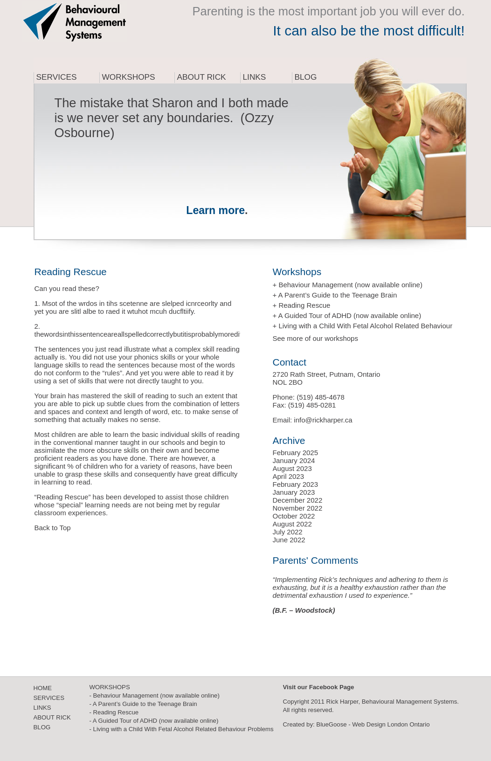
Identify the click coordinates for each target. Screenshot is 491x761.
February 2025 (295, 453)
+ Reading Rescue (302, 305)
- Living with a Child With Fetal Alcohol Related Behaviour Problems (182, 729)
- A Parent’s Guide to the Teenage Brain (143, 703)
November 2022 (298, 508)
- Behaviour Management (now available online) (155, 695)
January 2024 (294, 460)
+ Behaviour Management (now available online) (347, 285)
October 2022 (294, 516)
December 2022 (298, 500)
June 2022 (289, 540)
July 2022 (288, 532)
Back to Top (53, 528)
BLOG (42, 727)
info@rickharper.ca (323, 420)
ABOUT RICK (52, 717)
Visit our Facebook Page (318, 687)
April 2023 (288, 476)
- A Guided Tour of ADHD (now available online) (154, 720)
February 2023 (295, 484)
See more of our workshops (315, 338)
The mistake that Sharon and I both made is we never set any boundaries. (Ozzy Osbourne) (172, 118)
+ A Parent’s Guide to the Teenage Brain (335, 295)
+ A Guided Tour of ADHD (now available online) (347, 315)
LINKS (42, 707)
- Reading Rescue (114, 712)
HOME (43, 688)
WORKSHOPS (110, 687)
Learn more (215, 210)
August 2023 (292, 468)
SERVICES (49, 697)
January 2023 (294, 492)
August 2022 (292, 524)
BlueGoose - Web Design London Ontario (372, 724)
